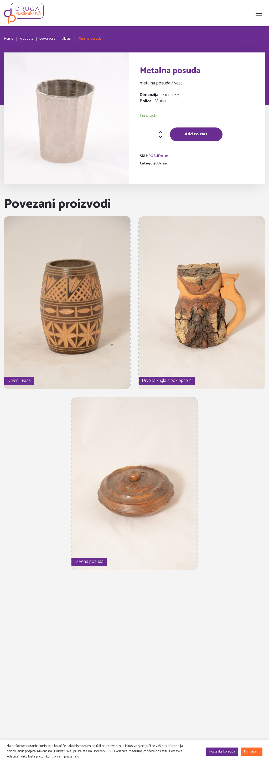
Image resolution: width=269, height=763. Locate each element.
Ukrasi (162, 164)
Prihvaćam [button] (251, 751)
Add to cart (196, 134)
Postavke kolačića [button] (222, 751)
